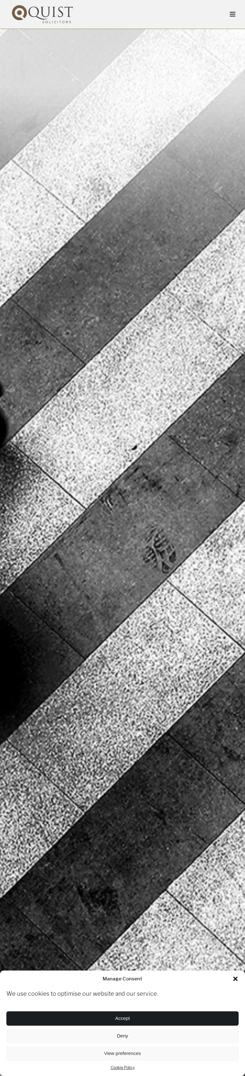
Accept (122, 1018)
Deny (122, 1035)
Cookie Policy (123, 1067)
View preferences (122, 1053)
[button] (235, 979)
